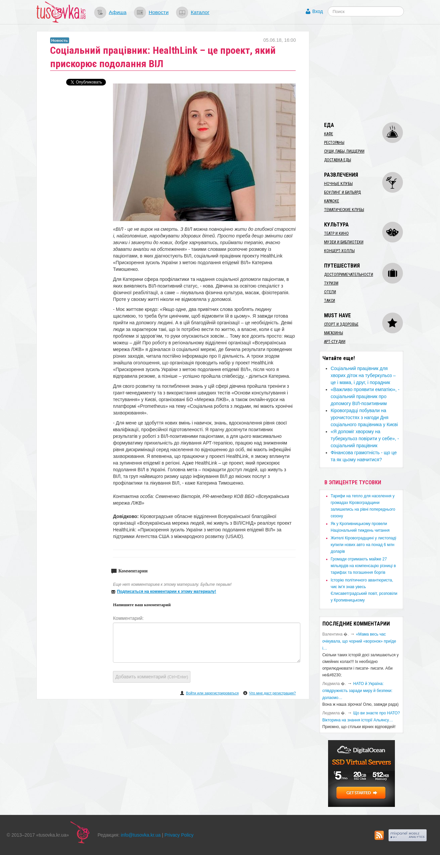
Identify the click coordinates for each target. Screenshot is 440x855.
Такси (329, 300)
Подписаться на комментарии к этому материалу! (166, 591)
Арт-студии (334, 341)
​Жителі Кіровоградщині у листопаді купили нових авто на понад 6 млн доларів (363, 545)
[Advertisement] (369, 73)
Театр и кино (336, 233)
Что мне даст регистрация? (272, 693)
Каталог (200, 12)
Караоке (331, 201)
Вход (317, 11)
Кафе (328, 134)
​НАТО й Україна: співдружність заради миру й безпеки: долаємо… (357, 690)
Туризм (331, 283)
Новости (159, 12)
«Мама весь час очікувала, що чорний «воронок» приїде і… (359, 641)
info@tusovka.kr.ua (141, 835)
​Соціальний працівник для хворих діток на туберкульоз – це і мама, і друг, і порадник (363, 375)
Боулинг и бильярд (342, 192)
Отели (330, 292)
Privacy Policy (178, 835)
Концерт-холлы (339, 250)
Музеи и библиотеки (343, 242)
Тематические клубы (344, 209)
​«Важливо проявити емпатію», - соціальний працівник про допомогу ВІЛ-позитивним (365, 396)
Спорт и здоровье (341, 324)
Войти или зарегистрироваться (212, 693)
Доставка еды (337, 160)
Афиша (118, 12)
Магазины (333, 333)
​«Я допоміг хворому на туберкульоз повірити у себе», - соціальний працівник (365, 438)
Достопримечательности (348, 274)
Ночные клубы (338, 183)
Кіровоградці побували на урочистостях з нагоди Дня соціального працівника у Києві (364, 417)
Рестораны (334, 142)
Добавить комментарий (151, 676)
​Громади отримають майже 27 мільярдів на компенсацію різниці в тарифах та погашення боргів (363, 566)
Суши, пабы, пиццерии (344, 151)
